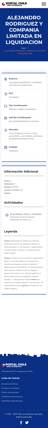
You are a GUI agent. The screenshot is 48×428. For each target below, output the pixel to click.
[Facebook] (21, 423)
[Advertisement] (24, 327)
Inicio (23, 48)
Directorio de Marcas (10, 384)
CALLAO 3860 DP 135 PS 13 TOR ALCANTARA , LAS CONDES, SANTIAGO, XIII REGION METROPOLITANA (26, 136)
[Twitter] (27, 423)
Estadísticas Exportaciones (12, 396)
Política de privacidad (10, 392)
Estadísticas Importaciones (12, 401)
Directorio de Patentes (10, 388)
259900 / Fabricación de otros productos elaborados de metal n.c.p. (26, 217)
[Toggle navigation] (44, 4)
